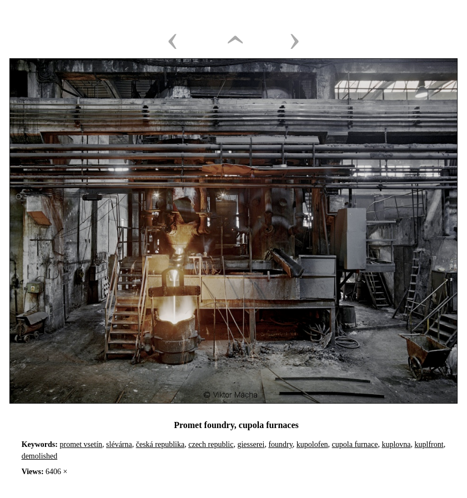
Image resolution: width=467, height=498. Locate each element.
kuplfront (429, 444)
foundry (280, 444)
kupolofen (312, 444)
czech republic (210, 444)
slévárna (119, 444)
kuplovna (395, 444)
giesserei (250, 444)
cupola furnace (355, 444)
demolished (40, 456)
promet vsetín (80, 444)
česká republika (160, 444)
